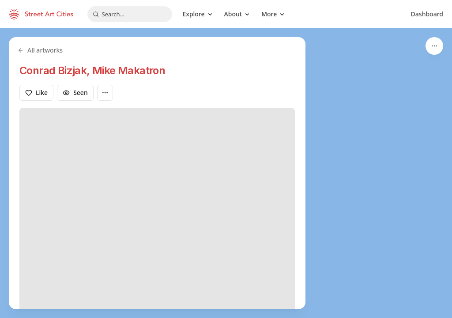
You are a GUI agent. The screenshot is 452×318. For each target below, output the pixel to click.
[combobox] (129, 14)
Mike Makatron (128, 70)
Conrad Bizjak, (55, 70)
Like (36, 92)
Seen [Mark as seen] (75, 92)
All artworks (40, 50)
